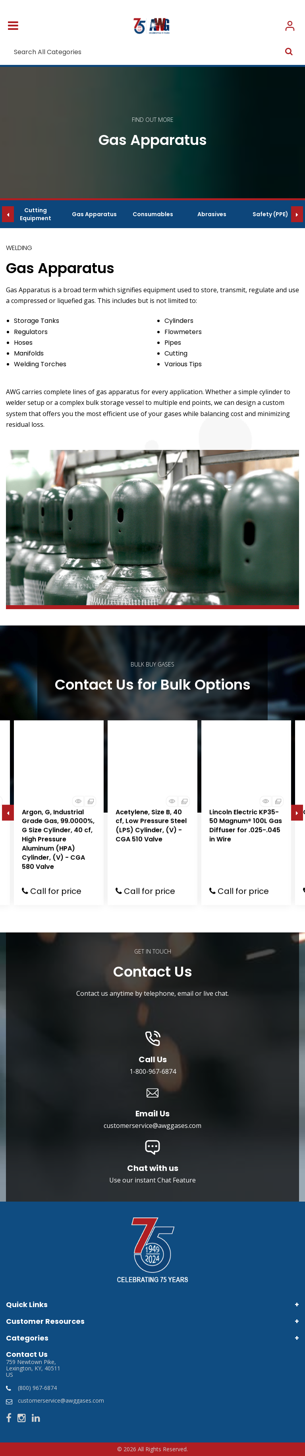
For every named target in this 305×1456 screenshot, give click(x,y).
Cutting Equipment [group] (35, 214)
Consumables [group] (153, 214)
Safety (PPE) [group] (270, 214)
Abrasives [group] (211, 214)
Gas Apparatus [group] (94, 214)
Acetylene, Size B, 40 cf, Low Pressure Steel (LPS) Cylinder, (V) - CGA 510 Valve (151, 825)
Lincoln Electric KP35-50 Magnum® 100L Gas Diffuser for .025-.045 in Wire (245, 825)
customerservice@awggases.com (61, 1400)
